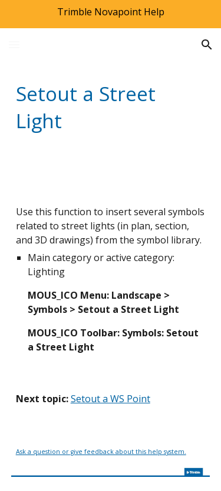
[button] (14, 44)
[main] (110, 107)
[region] (110, 14)
